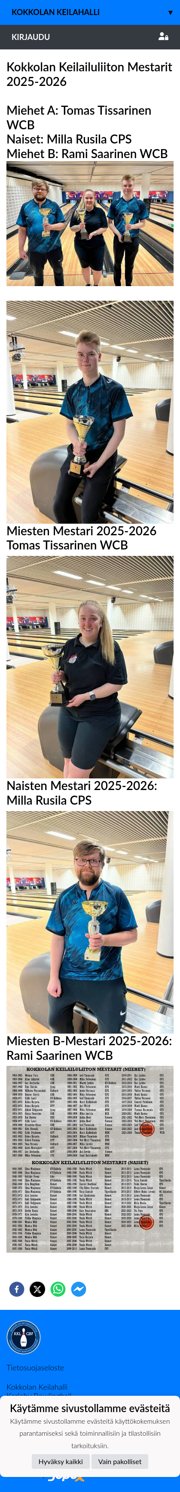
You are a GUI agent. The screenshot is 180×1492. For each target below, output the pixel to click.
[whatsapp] (58, 1289)
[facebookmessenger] (78, 1289)
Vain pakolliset (120, 1461)
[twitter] (37, 1289)
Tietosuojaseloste (35, 1367)
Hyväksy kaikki (61, 1461)
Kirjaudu (90, 37)
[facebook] (16, 1289)
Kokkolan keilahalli (96, 12)
